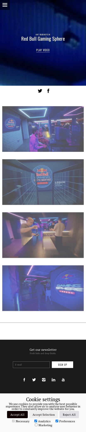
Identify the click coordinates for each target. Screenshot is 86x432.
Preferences (65, 421)
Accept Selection (44, 415)
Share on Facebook (48, 91)
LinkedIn (56, 91)
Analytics (42, 421)
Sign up (62, 364)
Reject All (69, 415)
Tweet (40, 91)
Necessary (20, 421)
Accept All (17, 415)
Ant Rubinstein (43, 34)
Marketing (43, 425)
